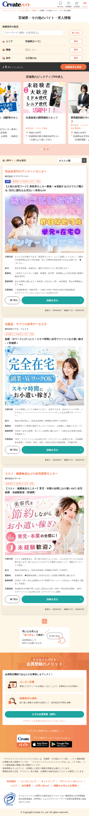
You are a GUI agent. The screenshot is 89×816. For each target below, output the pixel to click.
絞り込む (76, 33)
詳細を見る (52, 300)
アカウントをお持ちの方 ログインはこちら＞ (44, 721)
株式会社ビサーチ (13, 478)
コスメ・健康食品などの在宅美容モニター (31, 473)
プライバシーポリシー (70, 781)
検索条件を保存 (73, 67)
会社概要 (26, 785)
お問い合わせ (42, 785)
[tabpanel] (44, 113)
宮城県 (34, 10)
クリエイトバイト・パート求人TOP (15, 10)
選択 (76, 41)
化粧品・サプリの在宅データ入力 (26, 324)
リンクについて (28, 781)
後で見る (12, 300)
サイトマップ (48, 781)
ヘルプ (13, 785)
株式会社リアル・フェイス (16, 329)
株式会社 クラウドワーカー (17, 176)
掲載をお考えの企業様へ (66, 785)
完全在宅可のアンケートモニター (26, 171)
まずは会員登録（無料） (44, 714)
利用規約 (11, 781)
